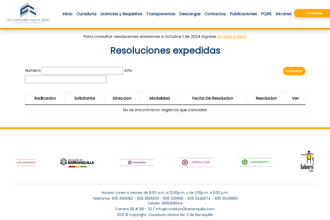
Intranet (283, 14)
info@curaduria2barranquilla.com (185, 208)
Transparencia (160, 14)
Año (128, 70)
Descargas (190, 14)
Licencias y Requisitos (121, 14)
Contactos (215, 14)
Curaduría (86, 14)
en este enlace (232, 36)
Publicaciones (243, 14)
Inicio (67, 14)
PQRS (266, 14)
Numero (33, 70)
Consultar (294, 71)
